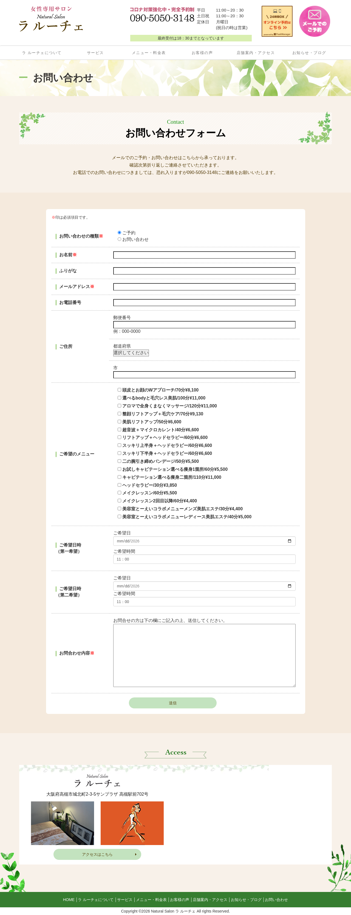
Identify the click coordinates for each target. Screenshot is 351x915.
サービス (95, 52)
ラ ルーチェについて (42, 52)
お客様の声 (202, 52)
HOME (69, 899)
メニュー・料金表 (149, 52)
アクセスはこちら (109, 854)
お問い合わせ (276, 899)
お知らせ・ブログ (309, 52)
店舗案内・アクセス (256, 52)
